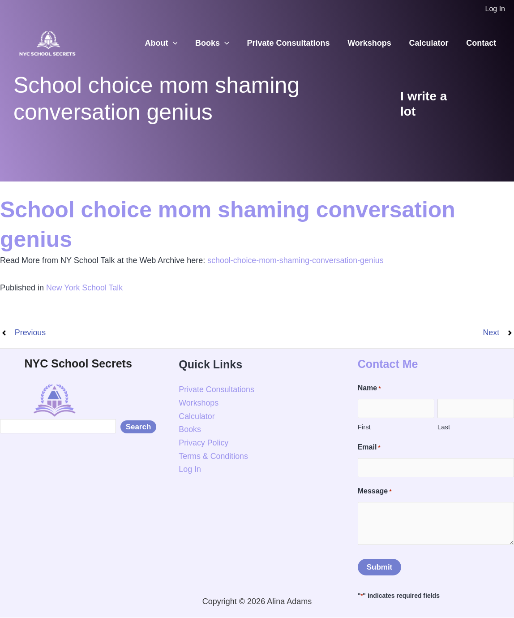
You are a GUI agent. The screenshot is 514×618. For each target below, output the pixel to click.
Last (443, 427)
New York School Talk (85, 287)
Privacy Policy (204, 442)
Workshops (373, 43)
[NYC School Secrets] (47, 42)
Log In (190, 469)
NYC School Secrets (78, 364)
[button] (182, 43)
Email (369, 448)
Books (219, 43)
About (170, 43)
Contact (482, 43)
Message (375, 491)
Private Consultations (294, 43)
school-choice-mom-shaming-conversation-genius (296, 260)
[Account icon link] (495, 9)
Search (138, 427)
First (364, 427)
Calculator (431, 43)
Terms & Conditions (213, 456)
